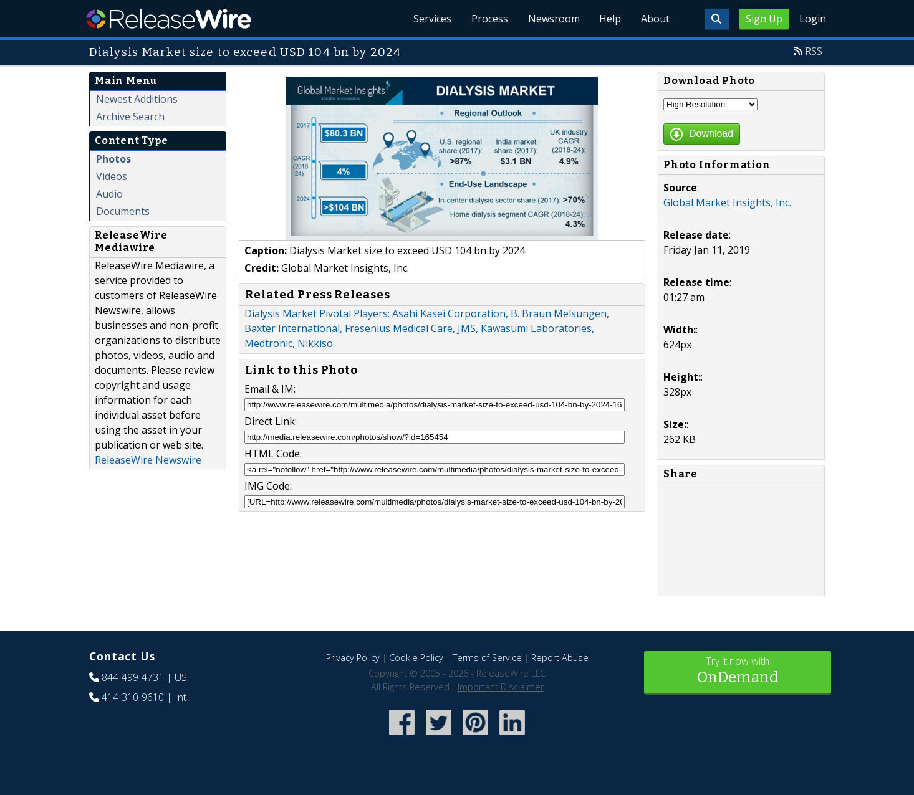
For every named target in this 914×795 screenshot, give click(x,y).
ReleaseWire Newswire (148, 460)
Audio (109, 194)
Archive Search (130, 116)
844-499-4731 (133, 677)
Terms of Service (487, 658)
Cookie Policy (416, 658)
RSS (813, 51)
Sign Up (764, 19)
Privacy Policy (353, 658)
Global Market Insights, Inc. (727, 202)
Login (812, 19)
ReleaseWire (168, 18)
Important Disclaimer (501, 687)
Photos (113, 159)
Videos (111, 176)
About (655, 19)
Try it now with (737, 671)
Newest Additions (137, 99)
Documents (123, 211)
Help (610, 19)
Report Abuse (560, 658)
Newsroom (553, 19)
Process (489, 19)
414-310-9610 (133, 697)
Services (432, 19)
